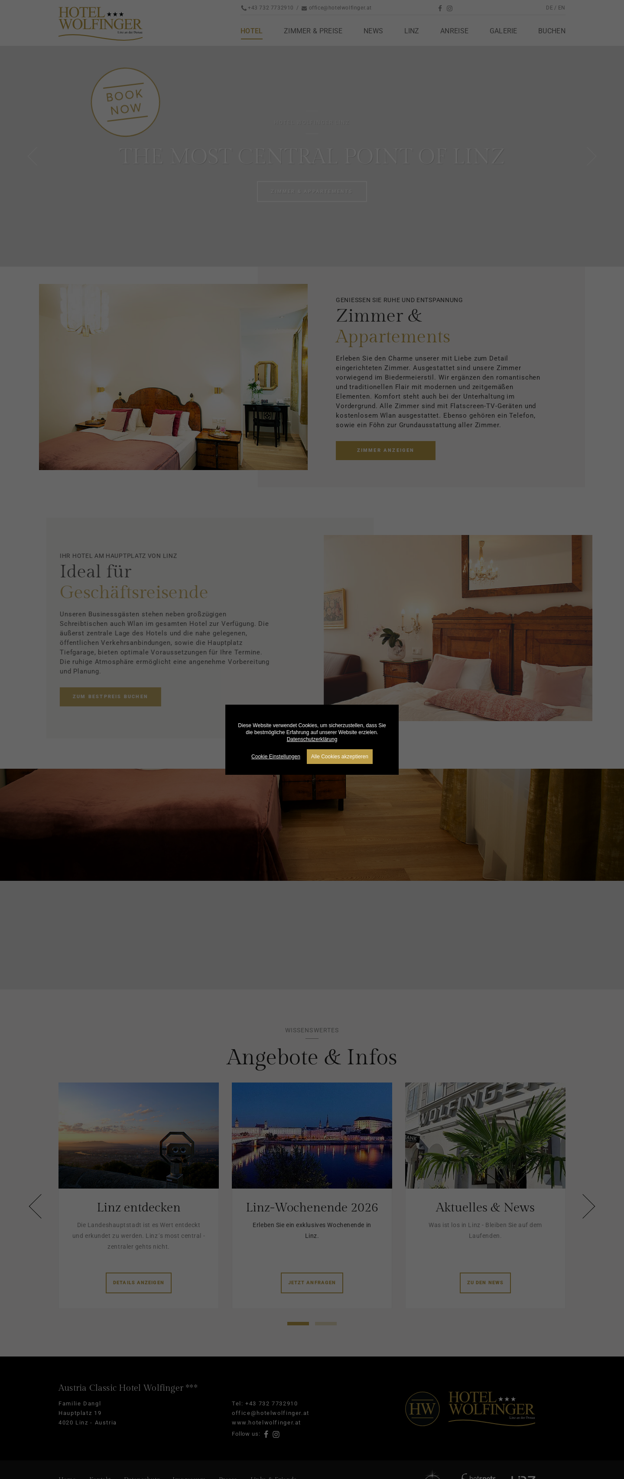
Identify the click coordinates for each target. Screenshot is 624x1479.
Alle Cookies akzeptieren (339, 757)
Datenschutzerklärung (312, 739)
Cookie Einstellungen (275, 757)
